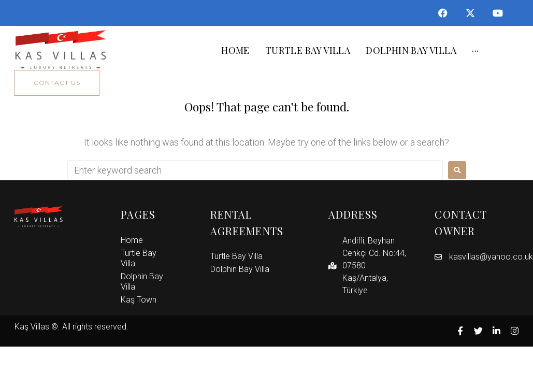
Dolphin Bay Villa (142, 281)
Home (132, 240)
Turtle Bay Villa (138, 258)
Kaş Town (138, 300)
